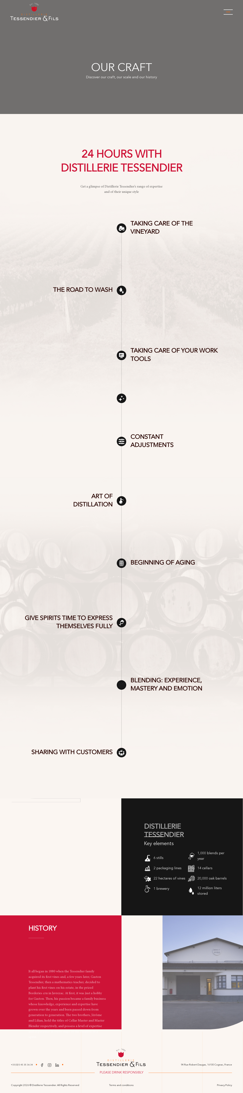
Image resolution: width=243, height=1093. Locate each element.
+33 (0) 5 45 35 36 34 (22, 1065)
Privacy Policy (224, 1085)
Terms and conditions (121, 1085)
